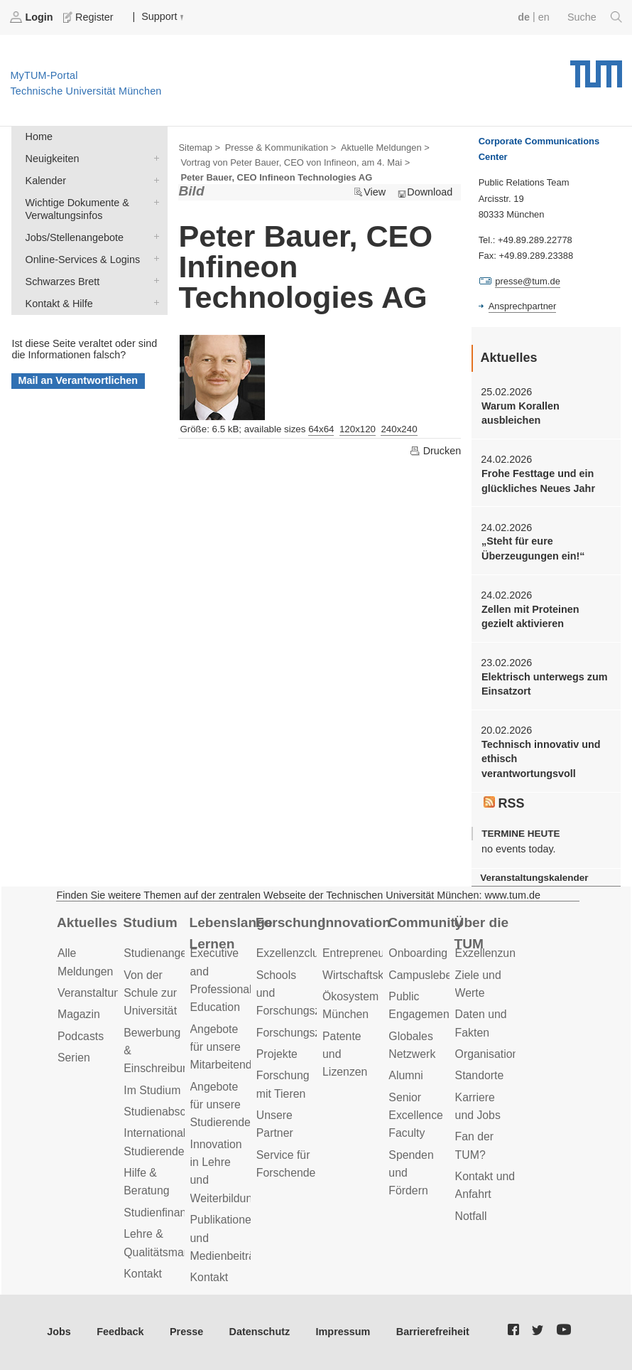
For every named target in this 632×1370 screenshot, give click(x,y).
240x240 (399, 429)
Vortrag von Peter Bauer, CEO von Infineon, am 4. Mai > (295, 162)
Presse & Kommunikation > (281, 147)
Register (89, 17)
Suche (594, 17)
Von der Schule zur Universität (150, 993)
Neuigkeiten (153, 157)
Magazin (79, 1014)
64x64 (321, 429)
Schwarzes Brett (153, 280)
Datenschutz (259, 1331)
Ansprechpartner (523, 306)
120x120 (357, 429)
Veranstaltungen (98, 993)
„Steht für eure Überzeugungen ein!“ (533, 548)
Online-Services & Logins (153, 258)
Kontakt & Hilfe (153, 302)
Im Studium (152, 1090)
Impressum (343, 1331)
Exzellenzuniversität (505, 953)
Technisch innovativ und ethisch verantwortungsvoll (541, 759)
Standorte (479, 1075)
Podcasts (81, 1036)
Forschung (291, 922)
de (524, 17)
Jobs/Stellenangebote (153, 236)
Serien (74, 1057)
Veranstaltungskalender (534, 877)
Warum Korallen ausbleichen (520, 413)
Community (425, 922)
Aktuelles (87, 922)
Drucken (435, 450)
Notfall (471, 1216)
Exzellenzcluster (296, 953)
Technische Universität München (596, 68)
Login (32, 17)
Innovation (356, 922)
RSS (504, 803)
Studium (150, 922)
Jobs (59, 1331)
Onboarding (417, 953)
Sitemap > (199, 147)
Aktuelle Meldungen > (385, 147)
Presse (186, 1331)
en (544, 17)
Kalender (153, 179)
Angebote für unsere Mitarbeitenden (227, 1047)
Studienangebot (163, 953)
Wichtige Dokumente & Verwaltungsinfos (153, 201)
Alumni (405, 1075)
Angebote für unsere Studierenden (223, 1105)
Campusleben (423, 975)
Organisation (487, 1054)
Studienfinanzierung (173, 1212)
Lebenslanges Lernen (231, 933)
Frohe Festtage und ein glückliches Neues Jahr (538, 480)
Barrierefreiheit (432, 1331)
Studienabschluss (168, 1112)
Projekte (277, 1054)
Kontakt (143, 1274)
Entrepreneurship (365, 953)
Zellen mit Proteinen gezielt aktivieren (530, 616)
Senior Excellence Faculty (415, 1115)
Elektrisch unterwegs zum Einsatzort (544, 684)
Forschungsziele (297, 1033)
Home (39, 136)
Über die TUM (481, 933)
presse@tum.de (527, 281)
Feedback (120, 1331)
